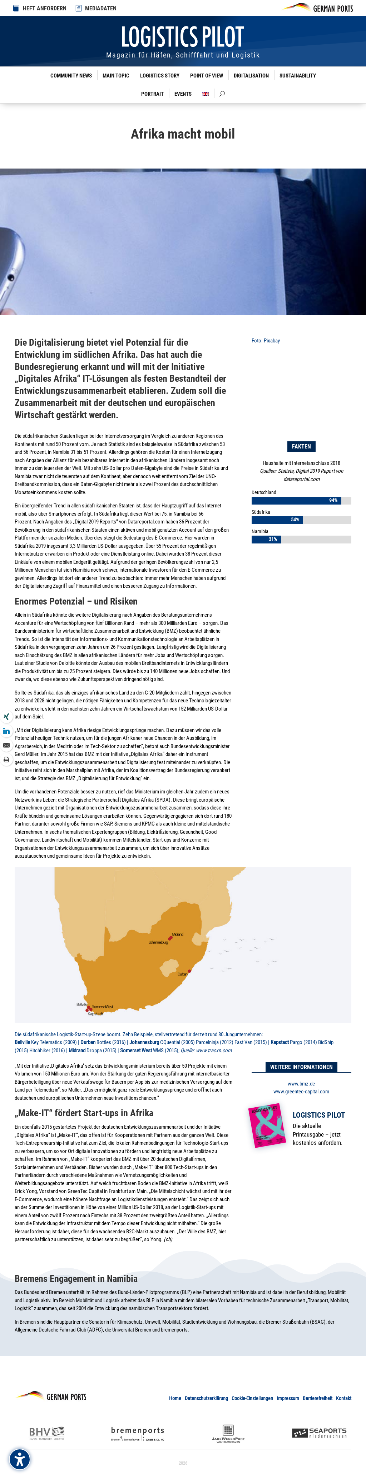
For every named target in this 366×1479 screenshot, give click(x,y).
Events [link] (183, 94)
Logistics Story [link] (159, 75)
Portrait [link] (152, 94)
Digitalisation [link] (251, 75)
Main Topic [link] (116, 75)
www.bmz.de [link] (301, 1084)
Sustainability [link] (298, 75)
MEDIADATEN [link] (101, 8)
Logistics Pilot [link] (319, 1115)
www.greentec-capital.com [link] (301, 1091)
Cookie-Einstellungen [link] (252, 1398)
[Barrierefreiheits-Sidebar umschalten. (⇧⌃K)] (19, 1459)
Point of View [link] (206, 75)
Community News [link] (71, 75)
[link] (79, 8)
